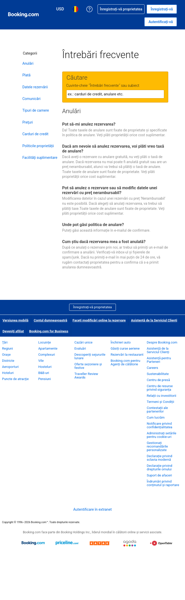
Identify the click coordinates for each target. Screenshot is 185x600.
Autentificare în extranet (92, 509)
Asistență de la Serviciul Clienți (154, 320)
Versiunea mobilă (15, 320)
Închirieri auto (121, 342)
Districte (8, 361)
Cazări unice (83, 342)
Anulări (28, 63)
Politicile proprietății (38, 146)
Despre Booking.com (162, 342)
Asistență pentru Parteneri (159, 360)
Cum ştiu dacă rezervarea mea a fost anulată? (104, 241)
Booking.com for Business (48, 331)
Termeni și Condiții (160, 402)
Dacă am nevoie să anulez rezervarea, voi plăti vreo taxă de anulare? (113, 148)
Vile (41, 361)
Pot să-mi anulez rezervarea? (89, 124)
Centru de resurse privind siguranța (160, 387)
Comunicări (31, 99)
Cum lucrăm (156, 417)
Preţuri (27, 122)
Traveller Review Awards (86, 375)
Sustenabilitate (158, 374)
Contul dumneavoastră (50, 320)
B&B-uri (43, 373)
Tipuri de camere (35, 110)
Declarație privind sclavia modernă (159, 457)
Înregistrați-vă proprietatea (92, 307)
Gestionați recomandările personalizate (157, 446)
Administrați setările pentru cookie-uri (161, 435)
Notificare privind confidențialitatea (159, 425)
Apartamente (47, 348)
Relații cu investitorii (161, 396)
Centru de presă (158, 380)
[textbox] (115, 94)
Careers (152, 368)
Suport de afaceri (159, 475)
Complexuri (46, 354)
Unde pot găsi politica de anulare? (93, 224)
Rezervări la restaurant (127, 354)
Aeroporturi (10, 367)
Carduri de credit (35, 134)
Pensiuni (44, 379)
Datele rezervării (35, 87)
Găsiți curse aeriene (125, 348)
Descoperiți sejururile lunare (89, 356)
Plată (26, 75)
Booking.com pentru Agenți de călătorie (125, 362)
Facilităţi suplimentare (39, 158)
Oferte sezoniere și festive (88, 366)
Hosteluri (44, 367)
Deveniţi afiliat (13, 331)
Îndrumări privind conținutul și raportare (163, 483)
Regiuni (7, 348)
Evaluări (80, 348)
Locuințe (44, 342)
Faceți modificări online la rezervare (99, 320)
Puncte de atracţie (15, 379)
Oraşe (6, 354)
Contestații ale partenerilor (157, 409)
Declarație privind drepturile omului (159, 467)
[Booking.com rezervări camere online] (23, 14)
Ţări (5, 342)
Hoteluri (8, 373)
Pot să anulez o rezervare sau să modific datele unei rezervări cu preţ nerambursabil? (109, 190)
